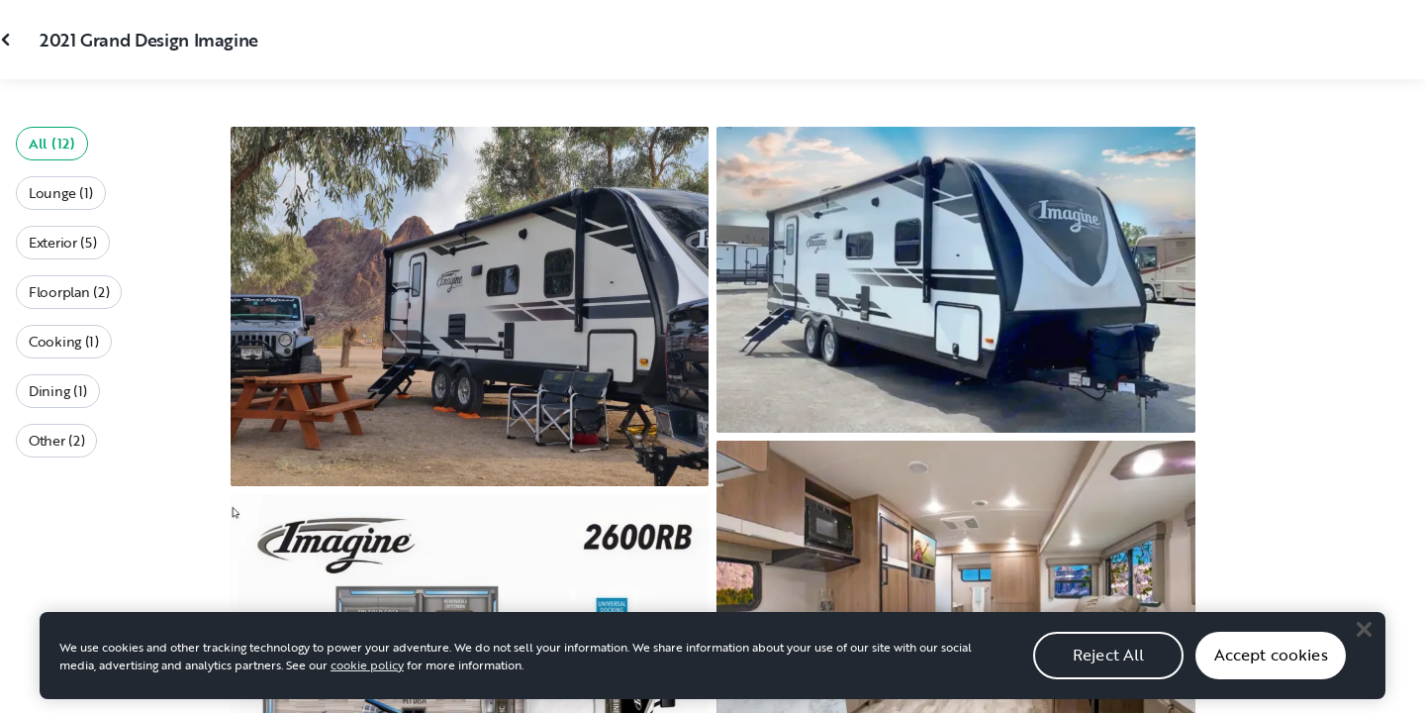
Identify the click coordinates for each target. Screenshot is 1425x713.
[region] (712, 662)
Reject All (1109, 662)
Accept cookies (1271, 662)
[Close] (1363, 637)
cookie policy (367, 671)
